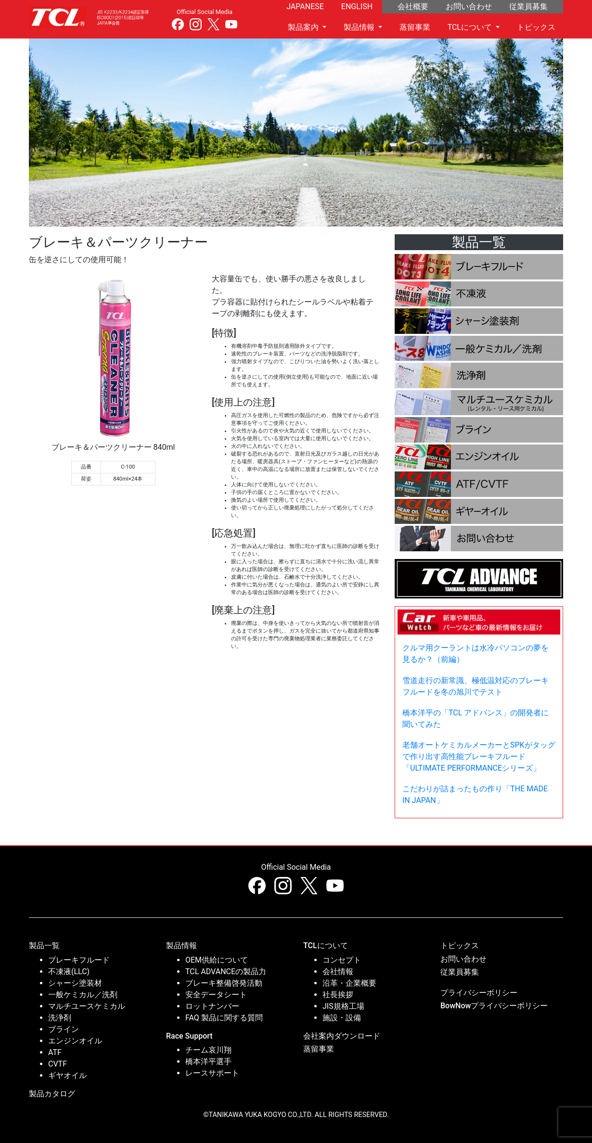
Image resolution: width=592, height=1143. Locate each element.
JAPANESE (305, 6)
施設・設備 (341, 1017)
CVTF (57, 1063)
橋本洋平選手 (208, 1061)
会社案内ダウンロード (341, 1036)
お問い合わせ (469, 6)
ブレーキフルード (79, 960)
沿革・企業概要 (349, 983)
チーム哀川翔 (208, 1049)
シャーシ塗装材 (75, 983)
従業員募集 (528, 6)
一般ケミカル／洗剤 (82, 994)
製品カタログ (52, 1093)
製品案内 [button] (304, 27)
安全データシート (216, 994)
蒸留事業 (414, 27)
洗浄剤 (59, 1017)
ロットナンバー (212, 1006)
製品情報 (181, 945)
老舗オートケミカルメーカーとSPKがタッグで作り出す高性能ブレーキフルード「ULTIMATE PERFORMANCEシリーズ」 (478, 756)
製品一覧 (44, 945)
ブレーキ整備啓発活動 (223, 983)
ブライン (63, 1029)
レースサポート (212, 1073)
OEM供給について (216, 960)
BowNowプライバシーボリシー (494, 1005)
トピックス (536, 27)
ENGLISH (357, 6)
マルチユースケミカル (86, 1006)
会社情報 (337, 971)
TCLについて (325, 945)
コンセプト (341, 960)
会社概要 (413, 6)
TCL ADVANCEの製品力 (225, 971)
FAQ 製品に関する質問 (224, 1017)
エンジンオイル (75, 1040)
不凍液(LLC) (69, 971)
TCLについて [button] (471, 27)
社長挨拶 (337, 994)
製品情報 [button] (360, 27)
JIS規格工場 (343, 1006)
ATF (55, 1052)
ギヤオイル (67, 1075)
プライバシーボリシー (478, 992)
